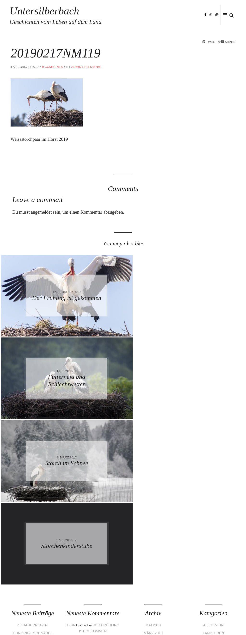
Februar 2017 (153, 543)
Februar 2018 (153, 497)
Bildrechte (103, 621)
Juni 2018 (153, 482)
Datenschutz (47, 621)
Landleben (213, 467)
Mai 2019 (153, 460)
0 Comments (52, 67)
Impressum (24, 621)
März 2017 (153, 535)
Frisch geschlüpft (99, 473)
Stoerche (213, 475)
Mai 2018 (153, 490)
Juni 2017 (153, 513)
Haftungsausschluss (76, 621)
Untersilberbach (68, 15)
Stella (78, 513)
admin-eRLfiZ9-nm (86, 67)
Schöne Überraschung (32, 475)
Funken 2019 (32, 482)
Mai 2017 (153, 520)
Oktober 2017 (153, 505)
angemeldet (41, 212)
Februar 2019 (153, 475)
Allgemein (213, 460)
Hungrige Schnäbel (33, 467)
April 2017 (153, 528)
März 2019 (153, 467)
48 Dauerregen (32, 460)
